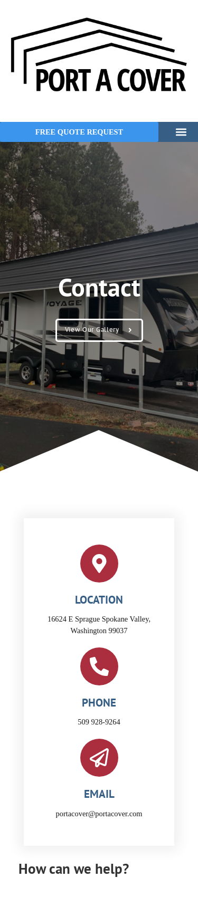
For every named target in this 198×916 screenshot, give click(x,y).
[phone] (99, 666)
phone (99, 702)
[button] (181, 131)
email (99, 794)
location (99, 600)
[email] (99, 758)
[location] (99, 564)
